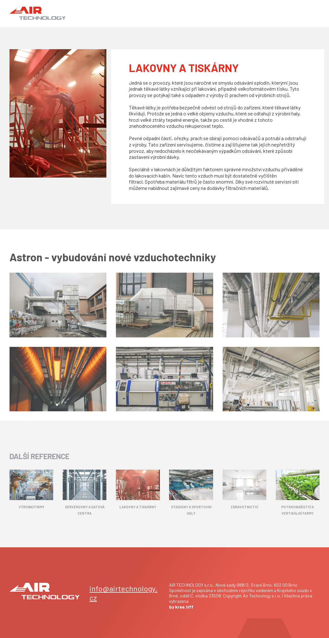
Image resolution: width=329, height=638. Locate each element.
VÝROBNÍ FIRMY (31, 507)
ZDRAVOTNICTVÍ (244, 507)
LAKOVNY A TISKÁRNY (137, 507)
